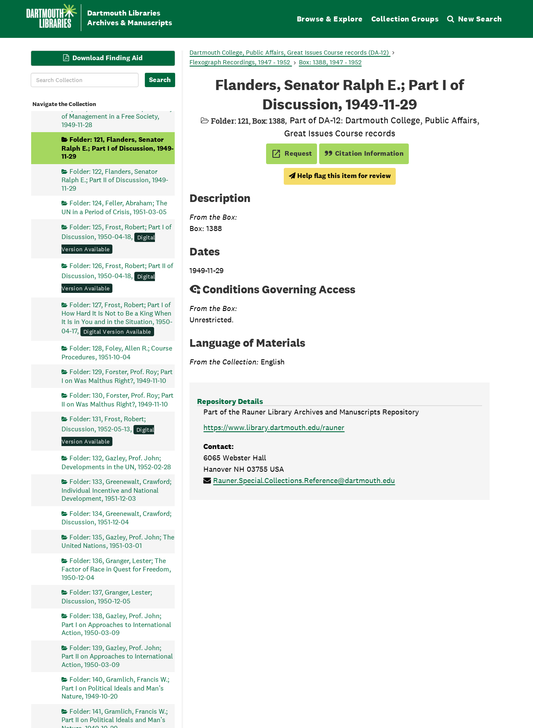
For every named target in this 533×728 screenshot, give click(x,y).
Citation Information (364, 153)
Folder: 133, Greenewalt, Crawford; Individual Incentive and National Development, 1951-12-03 (116, 490)
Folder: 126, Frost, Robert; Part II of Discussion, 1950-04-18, (117, 276)
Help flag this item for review (340, 175)
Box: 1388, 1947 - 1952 (330, 62)
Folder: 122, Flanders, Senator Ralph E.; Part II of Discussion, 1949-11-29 (114, 179)
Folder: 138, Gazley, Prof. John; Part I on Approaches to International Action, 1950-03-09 (116, 624)
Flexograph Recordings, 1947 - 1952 (240, 62)
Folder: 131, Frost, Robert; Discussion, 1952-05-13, (107, 430)
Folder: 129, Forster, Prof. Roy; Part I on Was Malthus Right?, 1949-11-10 (117, 376)
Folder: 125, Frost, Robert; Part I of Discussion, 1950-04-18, (116, 237)
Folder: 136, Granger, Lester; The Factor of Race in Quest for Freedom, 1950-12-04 (116, 569)
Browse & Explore (330, 19)
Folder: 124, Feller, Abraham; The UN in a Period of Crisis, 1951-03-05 (114, 207)
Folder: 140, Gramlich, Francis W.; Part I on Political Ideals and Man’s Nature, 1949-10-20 (115, 688)
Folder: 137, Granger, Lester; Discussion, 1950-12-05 (106, 596)
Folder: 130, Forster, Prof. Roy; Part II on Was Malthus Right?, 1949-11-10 (117, 399)
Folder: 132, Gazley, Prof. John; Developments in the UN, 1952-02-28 (116, 462)
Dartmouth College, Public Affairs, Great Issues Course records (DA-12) (289, 52)
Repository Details (230, 401)
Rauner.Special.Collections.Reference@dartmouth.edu (304, 480)
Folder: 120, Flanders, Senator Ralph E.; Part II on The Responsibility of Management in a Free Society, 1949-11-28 (117, 112)
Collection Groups (405, 19)
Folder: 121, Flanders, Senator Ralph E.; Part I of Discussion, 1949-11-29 (117, 148)
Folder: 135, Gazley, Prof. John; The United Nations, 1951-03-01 (117, 541)
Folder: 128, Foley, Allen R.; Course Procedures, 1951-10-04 (116, 352)
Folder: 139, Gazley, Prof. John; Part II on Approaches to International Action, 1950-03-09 (117, 656)
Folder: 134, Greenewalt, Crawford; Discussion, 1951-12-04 (116, 517)
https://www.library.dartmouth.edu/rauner (273, 427)
